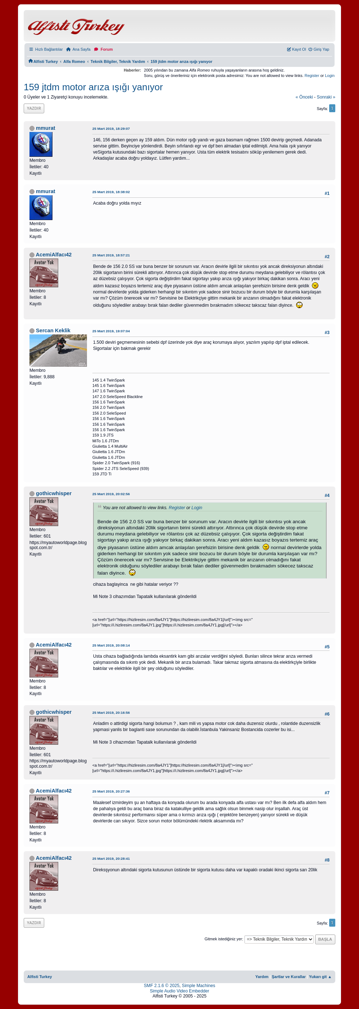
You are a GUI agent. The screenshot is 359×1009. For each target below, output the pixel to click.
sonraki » (326, 97)
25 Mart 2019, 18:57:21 (111, 255)
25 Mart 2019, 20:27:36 (111, 791)
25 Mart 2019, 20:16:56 (111, 712)
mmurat (45, 128)
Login (330, 75)
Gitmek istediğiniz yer (223, 939)
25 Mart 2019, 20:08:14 (111, 645)
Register (312, 75)
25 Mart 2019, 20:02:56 (111, 494)
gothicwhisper (54, 493)
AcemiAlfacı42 (54, 254)
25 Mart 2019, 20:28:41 (111, 858)
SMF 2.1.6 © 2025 (161, 985)
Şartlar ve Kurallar (289, 976)
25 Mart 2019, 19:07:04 (111, 331)
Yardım (262, 976)
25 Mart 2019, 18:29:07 (111, 129)
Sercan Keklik (53, 330)
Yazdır (34, 108)
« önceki (304, 97)
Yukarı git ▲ (320, 976)
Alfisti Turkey (39, 976)
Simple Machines (198, 985)
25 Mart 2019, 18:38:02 (111, 192)
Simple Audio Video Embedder (179, 991)
